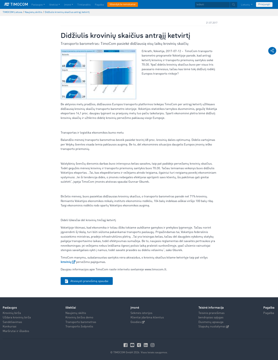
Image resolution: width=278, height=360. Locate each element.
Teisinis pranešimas (211, 313)
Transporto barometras (80, 322)
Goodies (137, 322)
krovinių (66, 262)
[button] (272, 51)
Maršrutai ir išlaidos (16, 331)
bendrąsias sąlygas (210, 317)
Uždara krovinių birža (17, 317)
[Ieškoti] (212, 5)
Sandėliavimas (12, 322)
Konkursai (9, 326)
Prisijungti (264, 4)
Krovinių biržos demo (79, 317)
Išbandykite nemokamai (123, 4)
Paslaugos (10, 308)
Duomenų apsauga (210, 322)
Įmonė (134, 308)
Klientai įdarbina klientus (147, 317)
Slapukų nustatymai (213, 326)
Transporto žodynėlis (79, 326)
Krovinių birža (12, 313)
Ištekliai (70, 308)
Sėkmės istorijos (141, 313)
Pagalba (268, 313)
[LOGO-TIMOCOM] (16, 4)
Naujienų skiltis (75, 313)
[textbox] (216, 5)
